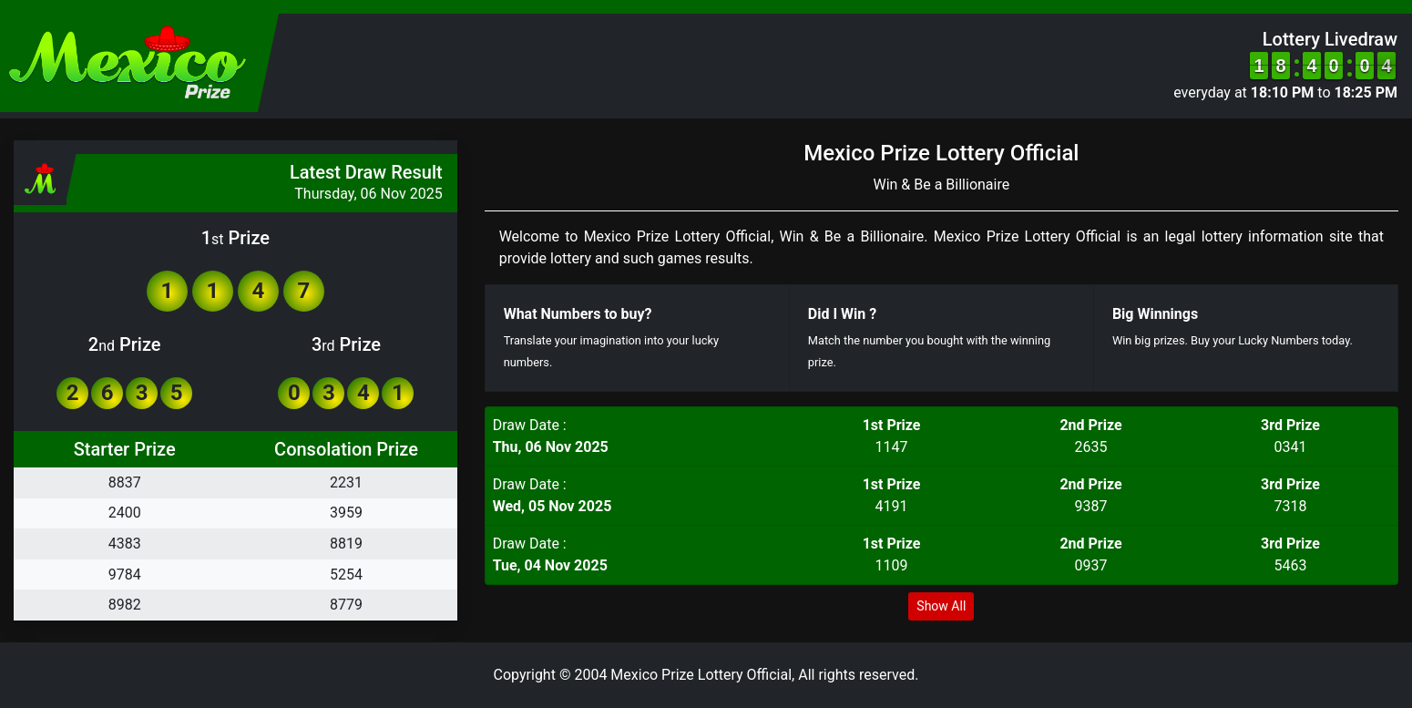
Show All (941, 606)
